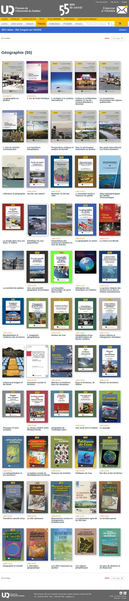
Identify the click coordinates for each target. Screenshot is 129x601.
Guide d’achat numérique (87, 19)
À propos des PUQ (29, 19)
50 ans (79, 24)
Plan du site (114, 2)
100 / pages (116, 38)
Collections (54, 24)
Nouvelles (15, 19)
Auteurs (30, 24)
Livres (4, 24)
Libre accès (16, 24)
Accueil (5, 19)
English (124, 2)
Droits (41, 19)
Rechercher (110, 24)
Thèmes (41, 24)
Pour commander (54, 19)
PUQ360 (68, 24)
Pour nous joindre (101, 2)
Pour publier (69, 19)
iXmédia (123, 598)
